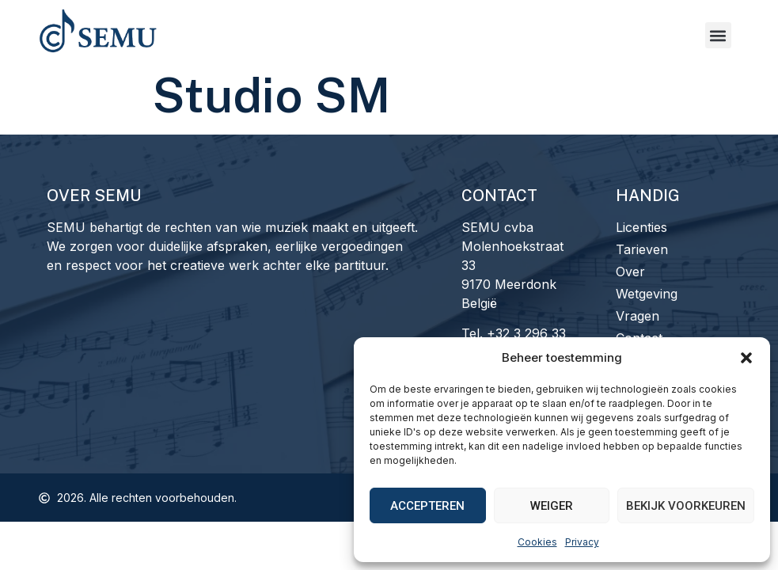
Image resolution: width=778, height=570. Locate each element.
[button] (746, 358)
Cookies (537, 542)
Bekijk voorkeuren (686, 506)
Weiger (551, 506)
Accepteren (427, 506)
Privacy (582, 542)
